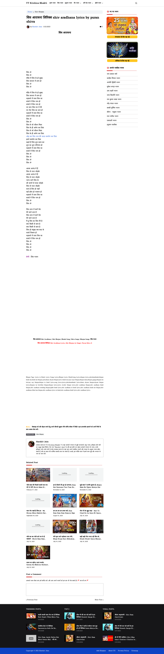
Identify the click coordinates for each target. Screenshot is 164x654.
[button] (136, 3)
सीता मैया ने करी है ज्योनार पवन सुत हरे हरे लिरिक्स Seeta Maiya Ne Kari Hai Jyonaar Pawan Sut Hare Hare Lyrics (86, 627)
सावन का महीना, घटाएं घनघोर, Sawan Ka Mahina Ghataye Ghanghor (37, 564)
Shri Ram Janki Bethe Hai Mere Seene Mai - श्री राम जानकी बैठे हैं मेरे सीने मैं (48, 638)
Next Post (98, 600)
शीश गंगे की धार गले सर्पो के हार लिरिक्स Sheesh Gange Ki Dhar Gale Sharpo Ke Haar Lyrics (86, 616)
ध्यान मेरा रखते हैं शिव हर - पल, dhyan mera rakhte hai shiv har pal (36, 512)
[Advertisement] (64, 53)
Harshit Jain (42, 441)
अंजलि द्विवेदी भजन (113, 82)
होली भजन (98, 3)
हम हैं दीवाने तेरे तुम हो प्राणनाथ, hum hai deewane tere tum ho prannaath (64, 486)
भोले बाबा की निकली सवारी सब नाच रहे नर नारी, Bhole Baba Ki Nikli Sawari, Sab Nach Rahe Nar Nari (37, 486)
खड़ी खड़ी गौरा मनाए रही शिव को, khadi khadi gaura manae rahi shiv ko (90, 538)
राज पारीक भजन (112, 116)
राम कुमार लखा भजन (114, 99)
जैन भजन (76, 3)
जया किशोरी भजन (113, 95)
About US (111, 651)
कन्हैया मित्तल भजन (113, 78)
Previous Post (32, 600)
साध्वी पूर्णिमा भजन (113, 108)
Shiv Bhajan (39, 12)
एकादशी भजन (111, 120)
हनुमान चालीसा (112, 125)
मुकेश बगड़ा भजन (113, 87)
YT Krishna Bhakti (36, 3)
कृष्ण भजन (52, 3)
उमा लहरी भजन (112, 91)
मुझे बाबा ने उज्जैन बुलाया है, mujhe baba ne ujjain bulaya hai (91, 486)
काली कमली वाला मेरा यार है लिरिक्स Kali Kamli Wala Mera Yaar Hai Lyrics (49, 616)
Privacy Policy (123, 651)
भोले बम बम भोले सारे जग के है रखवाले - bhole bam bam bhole (35, 538)
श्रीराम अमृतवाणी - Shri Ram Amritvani (85, 638)
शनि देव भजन (87, 3)
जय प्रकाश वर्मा (112, 74)
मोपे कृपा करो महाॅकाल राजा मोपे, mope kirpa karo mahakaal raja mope (64, 538)
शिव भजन (60, 3)
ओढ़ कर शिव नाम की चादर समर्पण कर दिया (41, 136)
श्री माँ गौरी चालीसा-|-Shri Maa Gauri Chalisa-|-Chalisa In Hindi (125, 638)
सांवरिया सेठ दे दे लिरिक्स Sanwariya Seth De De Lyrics (46, 627)
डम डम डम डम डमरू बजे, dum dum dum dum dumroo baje (64, 512)
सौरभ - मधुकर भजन (114, 112)
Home (30, 12)
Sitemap (134, 651)
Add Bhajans (101, 651)
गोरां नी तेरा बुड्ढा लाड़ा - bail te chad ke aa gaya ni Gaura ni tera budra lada (90, 512)
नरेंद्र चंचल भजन (112, 103)
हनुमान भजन (68, 3)
